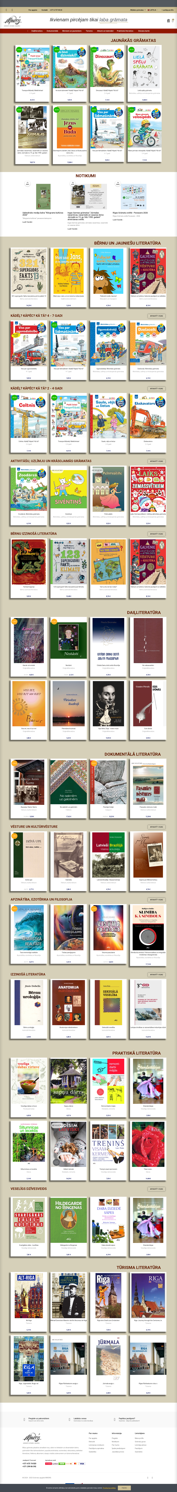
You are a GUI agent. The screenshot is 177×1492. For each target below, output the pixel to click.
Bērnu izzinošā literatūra (28, 299)
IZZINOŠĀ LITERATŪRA (28, 974)
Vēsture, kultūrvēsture (32, 156)
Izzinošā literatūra (28, 1030)
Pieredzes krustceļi (68, 728)
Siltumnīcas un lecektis (29, 1169)
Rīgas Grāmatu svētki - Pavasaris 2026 (130, 213)
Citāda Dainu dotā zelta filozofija (108, 665)
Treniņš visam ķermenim (108, 1169)
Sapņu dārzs (68, 1106)
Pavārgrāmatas (28, 1109)
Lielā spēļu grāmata (145, 90)
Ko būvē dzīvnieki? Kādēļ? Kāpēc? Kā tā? (70, 90)
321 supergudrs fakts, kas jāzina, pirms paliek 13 (29, 296)
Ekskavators (148, 441)
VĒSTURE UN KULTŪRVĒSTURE (34, 827)
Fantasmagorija (28, 587)
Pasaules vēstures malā (148, 807)
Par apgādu (33, 10)
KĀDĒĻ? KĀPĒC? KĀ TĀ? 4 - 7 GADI (36, 316)
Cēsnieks (68, 880)
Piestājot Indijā (108, 807)
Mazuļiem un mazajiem (108, 299)
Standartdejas (148, 1106)
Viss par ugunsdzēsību (29, 369)
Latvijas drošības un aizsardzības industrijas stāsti (148, 1027)
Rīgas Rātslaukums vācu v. (148, 1383)
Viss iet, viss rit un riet (28, 728)
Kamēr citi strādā (29, 665)
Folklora (68, 810)
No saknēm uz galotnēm (68, 807)
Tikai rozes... (148, 1169)
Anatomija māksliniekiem (69, 1027)
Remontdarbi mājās (108, 1106)
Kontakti (45, 10)
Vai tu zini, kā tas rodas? (108, 587)
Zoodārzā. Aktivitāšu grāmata (29, 514)
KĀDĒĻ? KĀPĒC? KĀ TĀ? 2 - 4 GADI (36, 388)
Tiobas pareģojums (69, 952)
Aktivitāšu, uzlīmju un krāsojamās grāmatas (144, 93)
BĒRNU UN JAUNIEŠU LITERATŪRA (127, 243)
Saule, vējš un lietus (108, 441)
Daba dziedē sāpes (108, 1245)
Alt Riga (29, 1320)
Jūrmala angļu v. (108, 1383)
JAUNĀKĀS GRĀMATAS (133, 40)
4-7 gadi (70, 93)
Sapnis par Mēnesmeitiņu (148, 880)
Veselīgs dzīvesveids (148, 1109)
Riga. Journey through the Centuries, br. (148, 1320)
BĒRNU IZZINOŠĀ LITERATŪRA (34, 534)
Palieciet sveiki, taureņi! (108, 296)
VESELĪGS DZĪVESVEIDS (29, 1189)
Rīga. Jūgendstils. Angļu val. (29, 1383)
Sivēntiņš (68, 514)
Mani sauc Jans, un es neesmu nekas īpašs (68, 296)
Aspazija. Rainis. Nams (29, 807)
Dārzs (68, 1109)
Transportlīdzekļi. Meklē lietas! (32, 90)
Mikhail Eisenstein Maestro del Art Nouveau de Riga (68, 1320)
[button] (156, 316)
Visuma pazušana (108, 952)
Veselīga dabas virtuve (29, 1106)
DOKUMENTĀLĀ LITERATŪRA (133, 754)
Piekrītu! (124, 1488)
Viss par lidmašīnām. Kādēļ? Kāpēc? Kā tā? (107, 151)
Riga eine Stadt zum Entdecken (108, 1320)
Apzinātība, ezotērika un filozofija (70, 156)
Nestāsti (69, 665)
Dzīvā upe (28, 880)
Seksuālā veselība (108, 1027)
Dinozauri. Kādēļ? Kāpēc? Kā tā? (107, 90)
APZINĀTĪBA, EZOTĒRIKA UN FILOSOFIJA (41, 899)
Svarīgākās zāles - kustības (28, 1245)
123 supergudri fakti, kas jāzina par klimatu (68, 587)
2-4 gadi (32, 93)
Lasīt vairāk (27, 222)
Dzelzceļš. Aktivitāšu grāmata (148, 369)
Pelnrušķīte (108, 514)
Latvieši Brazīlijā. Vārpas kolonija (108, 880)
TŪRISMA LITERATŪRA (139, 1267)
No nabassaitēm (148, 665)
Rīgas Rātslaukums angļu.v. (68, 1383)
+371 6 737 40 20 (56, 10)
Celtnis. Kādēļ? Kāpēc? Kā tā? (29, 441)
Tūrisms (29, 1323)
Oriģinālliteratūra (29, 668)
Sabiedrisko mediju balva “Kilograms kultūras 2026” (42, 214)
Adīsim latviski (69, 1169)
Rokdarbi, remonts (108, 1109)
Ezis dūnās (148, 728)
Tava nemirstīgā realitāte (29, 952)
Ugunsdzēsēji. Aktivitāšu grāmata (108, 369)
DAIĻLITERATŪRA (144, 612)
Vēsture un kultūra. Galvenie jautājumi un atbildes (148, 296)
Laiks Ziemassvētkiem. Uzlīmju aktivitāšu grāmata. (148, 514)
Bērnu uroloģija (28, 1027)
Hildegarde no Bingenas (68, 1245)
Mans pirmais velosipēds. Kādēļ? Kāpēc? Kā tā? (144, 151)
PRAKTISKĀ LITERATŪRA (136, 1053)
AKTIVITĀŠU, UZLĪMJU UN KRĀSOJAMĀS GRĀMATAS (51, 461)
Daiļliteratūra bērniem (68, 299)
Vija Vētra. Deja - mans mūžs (108, 728)
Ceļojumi (108, 810)
